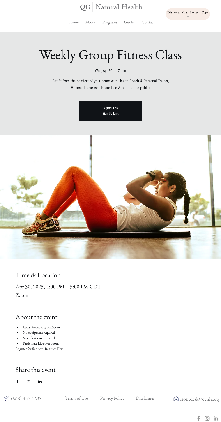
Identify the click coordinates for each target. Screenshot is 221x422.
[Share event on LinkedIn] (40, 381)
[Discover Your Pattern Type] (188, 14)
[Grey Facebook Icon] (199, 418)
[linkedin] (216, 418)
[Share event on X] (29, 381)
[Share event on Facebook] (18, 381)
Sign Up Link (110, 114)
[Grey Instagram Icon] (207, 418)
